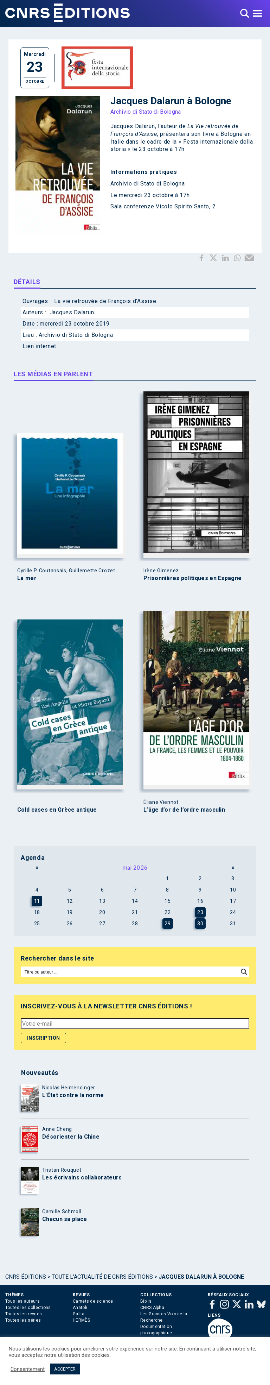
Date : (31, 323)
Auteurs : (35, 312)
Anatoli (80, 1307)
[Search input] (130, 971)
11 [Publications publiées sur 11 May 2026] (37, 901)
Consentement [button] (28, 1369)
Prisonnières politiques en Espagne (192, 578)
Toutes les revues (23, 1313)
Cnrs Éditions (25, 1276)
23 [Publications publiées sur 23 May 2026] (200, 912)
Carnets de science (93, 1301)
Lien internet (39, 346)
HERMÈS (81, 1320)
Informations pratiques (143, 172)
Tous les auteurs (22, 1301)
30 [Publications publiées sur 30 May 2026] (200, 923)
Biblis (146, 1301)
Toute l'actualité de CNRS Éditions (102, 1276)
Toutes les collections (28, 1307)
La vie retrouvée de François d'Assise (105, 301)
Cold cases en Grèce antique (57, 810)
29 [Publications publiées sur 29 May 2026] (168, 923)
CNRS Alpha (152, 1307)
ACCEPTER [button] (65, 1369)
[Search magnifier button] (244, 972)
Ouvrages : (37, 301)
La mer (27, 578)
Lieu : (30, 335)
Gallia (78, 1313)
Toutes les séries (23, 1320)
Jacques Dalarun (132, 126)
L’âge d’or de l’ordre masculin (184, 810)
